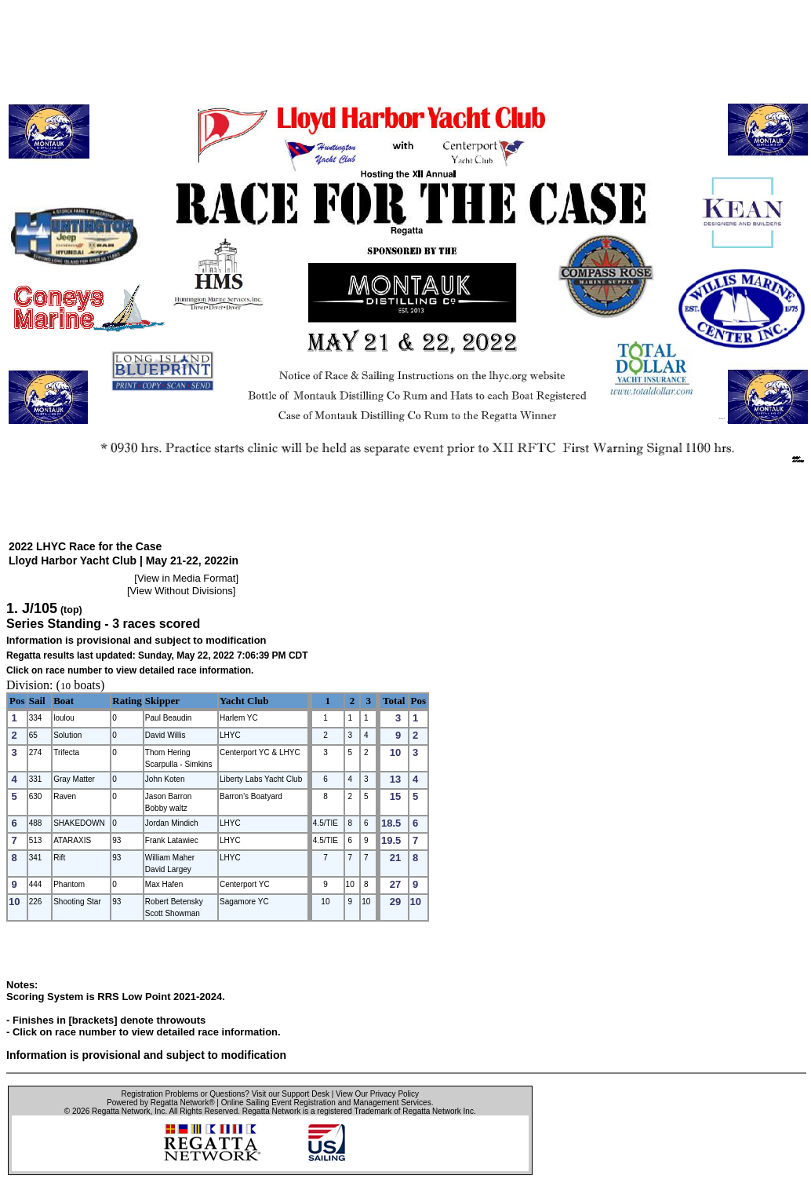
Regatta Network (121, 1111)
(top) (71, 609)
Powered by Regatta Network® (160, 1102)
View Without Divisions (181, 591)
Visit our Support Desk (290, 1094)
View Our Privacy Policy (377, 1094)
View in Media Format (186, 578)
